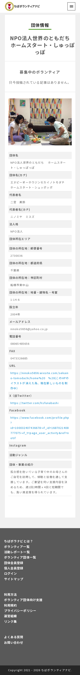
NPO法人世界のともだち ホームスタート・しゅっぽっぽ (40, 44)
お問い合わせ (13, 642)
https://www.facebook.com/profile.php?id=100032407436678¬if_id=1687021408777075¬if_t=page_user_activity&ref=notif (39, 427)
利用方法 (10, 594)
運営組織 (10, 616)
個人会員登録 (13, 568)
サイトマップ (13, 579)
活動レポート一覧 (17, 552)
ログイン (10, 573)
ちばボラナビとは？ (18, 541)
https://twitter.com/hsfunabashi (34, 403)
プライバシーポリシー (20, 610)
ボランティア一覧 (17, 546)
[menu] (71, 6)
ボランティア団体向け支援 (23, 599)
